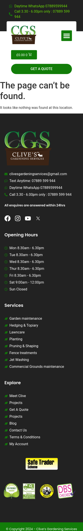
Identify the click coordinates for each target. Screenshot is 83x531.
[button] (66, 35)
